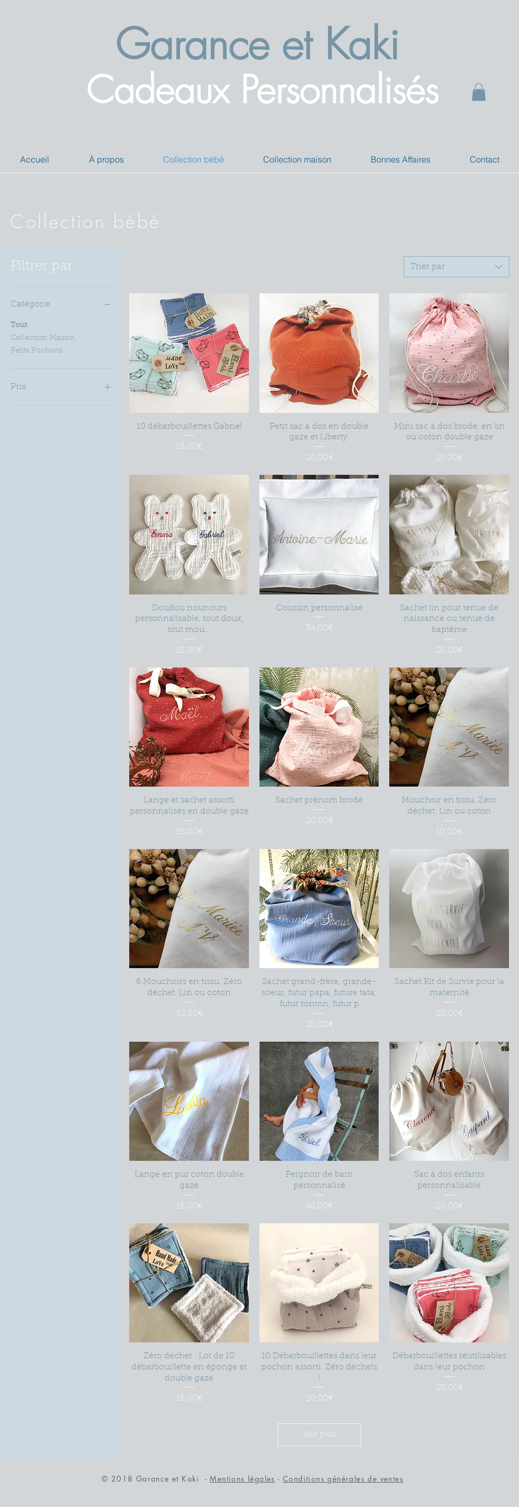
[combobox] (456, 266)
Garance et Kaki (257, 44)
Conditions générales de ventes (343, 1479)
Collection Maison (43, 337)
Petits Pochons (36, 350)
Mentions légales (242, 1479)
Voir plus (319, 1435)
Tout (19, 324)
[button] (478, 92)
